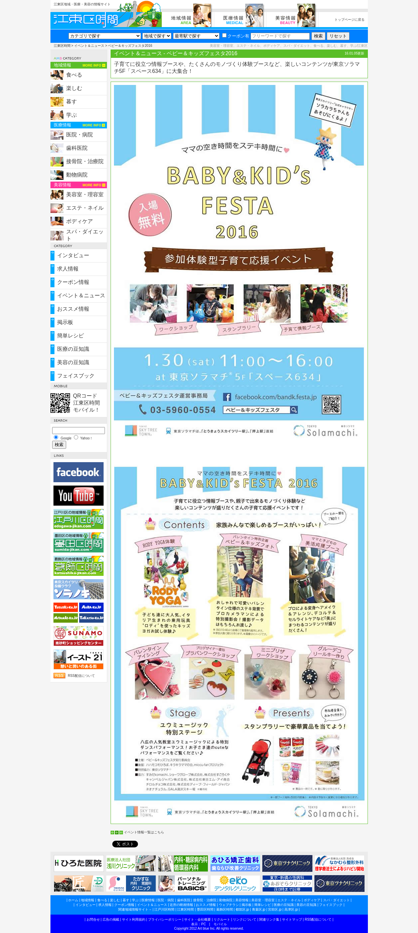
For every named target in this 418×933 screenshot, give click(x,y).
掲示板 (65, 322)
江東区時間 (62, 45)
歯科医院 (77, 148)
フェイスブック (76, 376)
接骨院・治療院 (85, 161)
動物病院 (77, 175)
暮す (71, 101)
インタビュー (73, 255)
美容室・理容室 (85, 194)
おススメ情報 (73, 309)
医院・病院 (79, 134)
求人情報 (68, 269)
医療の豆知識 (73, 349)
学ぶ (71, 115)
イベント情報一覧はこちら (144, 832)
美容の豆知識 (73, 362)
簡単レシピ (70, 335)
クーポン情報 (73, 282)
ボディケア (79, 221)
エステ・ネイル (85, 208)
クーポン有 (235, 35)
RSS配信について (81, 676)
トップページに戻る (349, 19)
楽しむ (74, 88)
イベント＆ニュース (89, 45)
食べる (74, 75)
